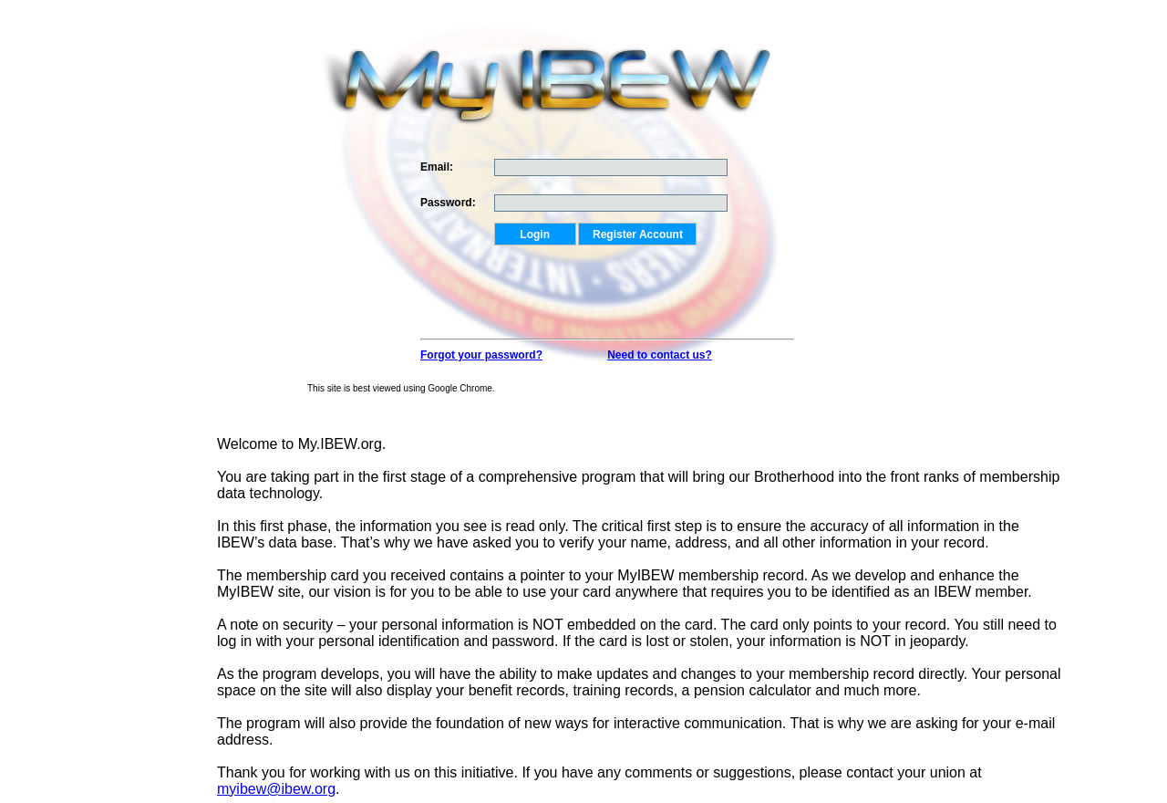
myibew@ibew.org (276, 789)
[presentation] (632, 281)
